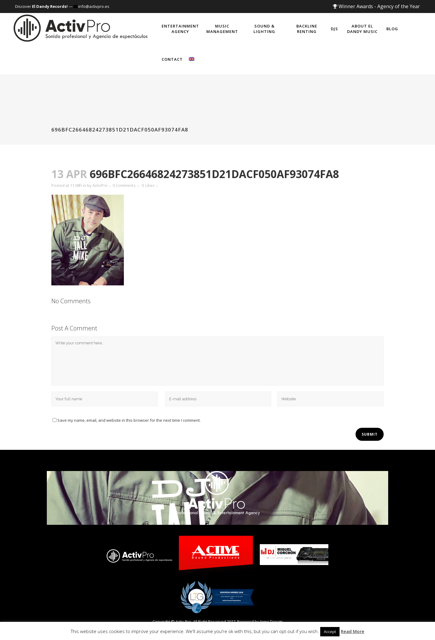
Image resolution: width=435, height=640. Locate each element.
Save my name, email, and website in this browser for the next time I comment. (129, 420)
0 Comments (124, 185)
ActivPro (100, 185)
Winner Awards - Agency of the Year (376, 6)
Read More (352, 631)
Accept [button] (330, 631)
